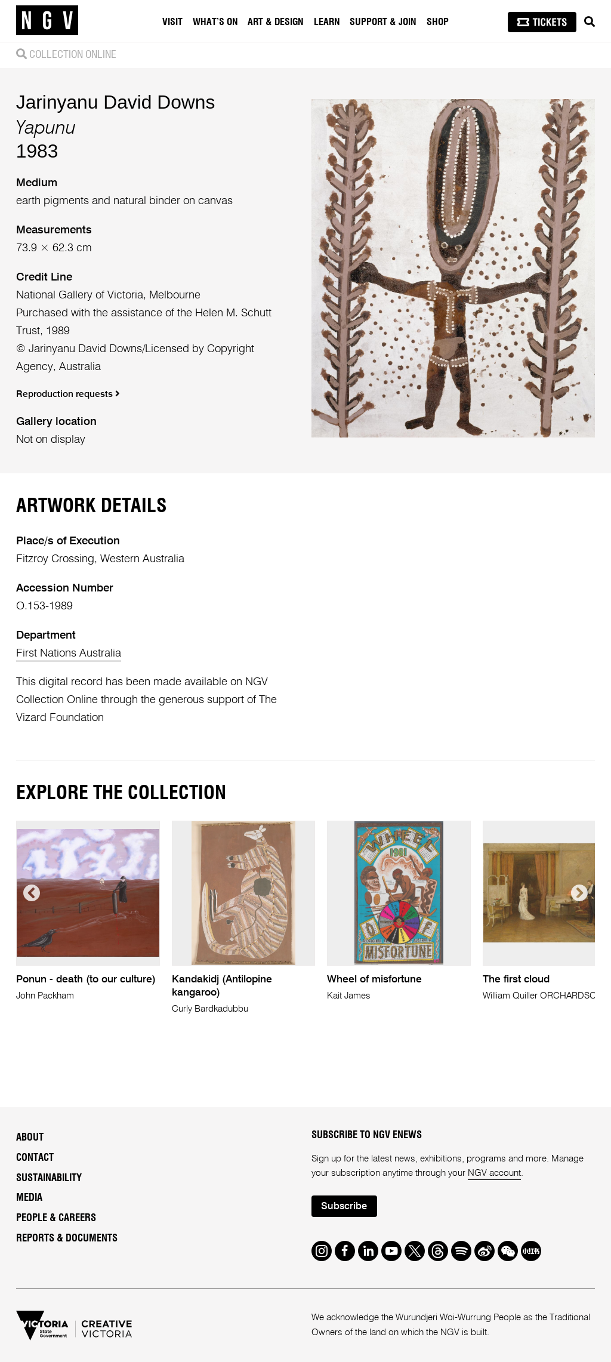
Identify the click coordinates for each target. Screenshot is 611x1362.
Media (29, 1198)
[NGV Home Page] (47, 21)
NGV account (494, 1173)
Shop (438, 22)
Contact (35, 1158)
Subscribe (344, 1206)
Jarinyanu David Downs (115, 102)
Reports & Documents (67, 1238)
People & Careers (56, 1218)
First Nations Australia (68, 653)
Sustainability (49, 1178)
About (30, 1137)
